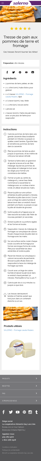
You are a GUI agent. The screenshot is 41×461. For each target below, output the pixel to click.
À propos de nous (9, 401)
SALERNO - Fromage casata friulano (19, 330)
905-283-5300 (8, 437)
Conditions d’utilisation (9, 447)
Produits (6, 378)
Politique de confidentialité (11, 450)
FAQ (3, 393)
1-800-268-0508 (9, 440)
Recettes (6, 386)
